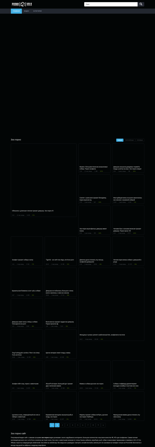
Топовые (140, 140)
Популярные (129, 140)
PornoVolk (23, 4)
